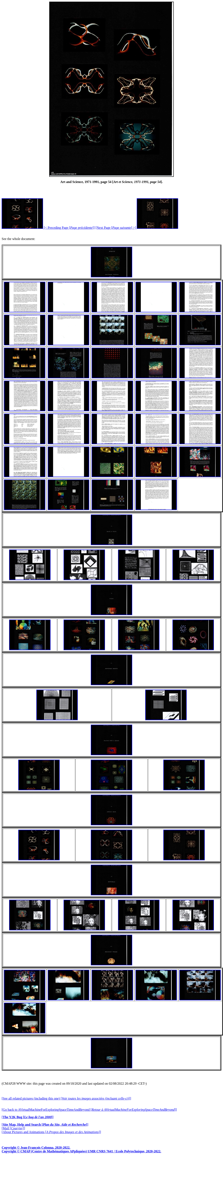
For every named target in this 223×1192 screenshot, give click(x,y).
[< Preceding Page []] (48, 227)
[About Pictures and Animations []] (51, 1132)
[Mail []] (13, 1128)
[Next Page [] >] (136, 227)
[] (28, 1117)
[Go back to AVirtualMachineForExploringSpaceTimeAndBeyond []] (89, 1109)
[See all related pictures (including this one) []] (66, 1098)
